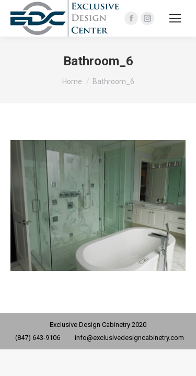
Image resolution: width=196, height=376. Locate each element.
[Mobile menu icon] (175, 18)
